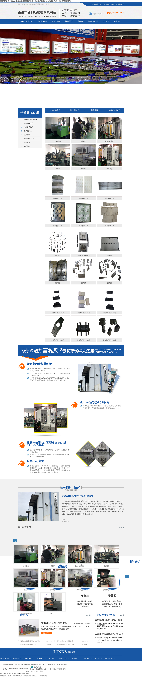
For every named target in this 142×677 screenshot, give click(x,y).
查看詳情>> (65, 521)
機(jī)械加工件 (57, 198)
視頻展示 (106, 21)
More (120, 527)
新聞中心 (117, 21)
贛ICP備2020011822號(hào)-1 (36, 671)
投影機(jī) (106, 590)
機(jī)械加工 (69, 21)
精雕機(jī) (109, 168)
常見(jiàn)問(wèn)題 (106, 615)
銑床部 (83, 141)
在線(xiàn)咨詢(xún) (108, 4)
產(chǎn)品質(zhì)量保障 (94, 402)
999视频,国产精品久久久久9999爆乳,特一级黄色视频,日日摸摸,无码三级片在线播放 (35, 1)
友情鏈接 (71, 652)
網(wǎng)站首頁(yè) (26, 21)
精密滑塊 (110, 255)
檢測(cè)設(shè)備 (26, 613)
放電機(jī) (80, 590)
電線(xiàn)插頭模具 (83, 255)
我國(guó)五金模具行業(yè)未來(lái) (30, 641)
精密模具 (58, 283)
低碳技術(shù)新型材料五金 (28, 644)
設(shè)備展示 (56, 21)
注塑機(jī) (57, 141)
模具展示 (81, 21)
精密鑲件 (84, 283)
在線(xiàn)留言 (25, 26)
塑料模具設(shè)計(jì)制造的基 (65, 641)
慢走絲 (83, 168)
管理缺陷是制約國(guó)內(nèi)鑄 (66, 644)
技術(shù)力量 (35, 461)
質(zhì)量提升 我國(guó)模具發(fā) (54, 623)
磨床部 (57, 168)
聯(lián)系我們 (38, 26)
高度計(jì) (53, 613)
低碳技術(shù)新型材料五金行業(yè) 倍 (110, 634)
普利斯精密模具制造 (39, 364)
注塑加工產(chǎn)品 (57, 313)
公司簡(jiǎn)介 (120, 4)
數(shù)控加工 (109, 141)
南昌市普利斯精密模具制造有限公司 (77, 496)
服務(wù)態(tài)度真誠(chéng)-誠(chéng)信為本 (46, 444)
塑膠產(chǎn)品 (93, 21)
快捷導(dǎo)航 (30, 112)
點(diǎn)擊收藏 (96, 4)
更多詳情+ (46, 633)
